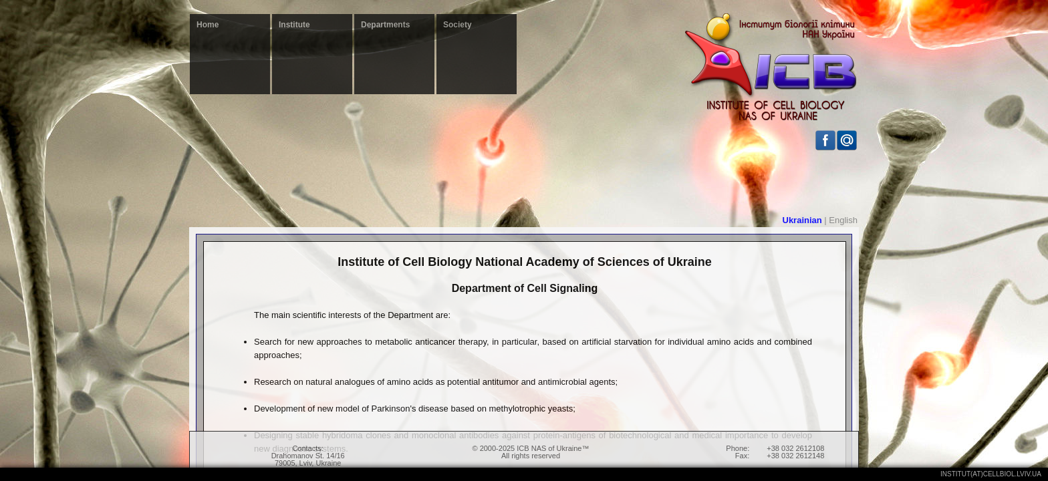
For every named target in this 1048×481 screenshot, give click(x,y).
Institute (294, 24)
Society (457, 24)
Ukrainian (802, 220)
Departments (385, 24)
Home (207, 24)
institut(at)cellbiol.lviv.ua (990, 474)
